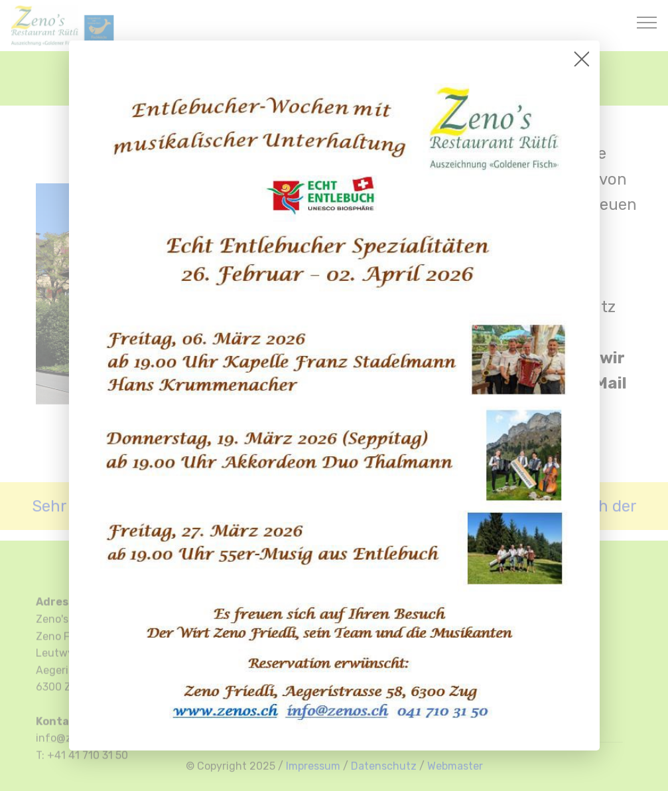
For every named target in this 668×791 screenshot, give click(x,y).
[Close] (581, 59)
